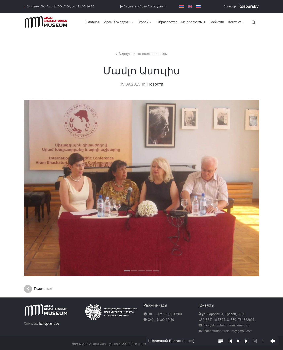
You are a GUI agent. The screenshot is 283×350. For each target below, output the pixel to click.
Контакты (235, 22)
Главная (93, 22)
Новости (155, 84)
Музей (145, 22)
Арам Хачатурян (119, 22)
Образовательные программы (180, 22)
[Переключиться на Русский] (198, 6)
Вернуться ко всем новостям (143, 54)
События (216, 22)
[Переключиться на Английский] (190, 6)
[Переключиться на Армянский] (181, 6)
